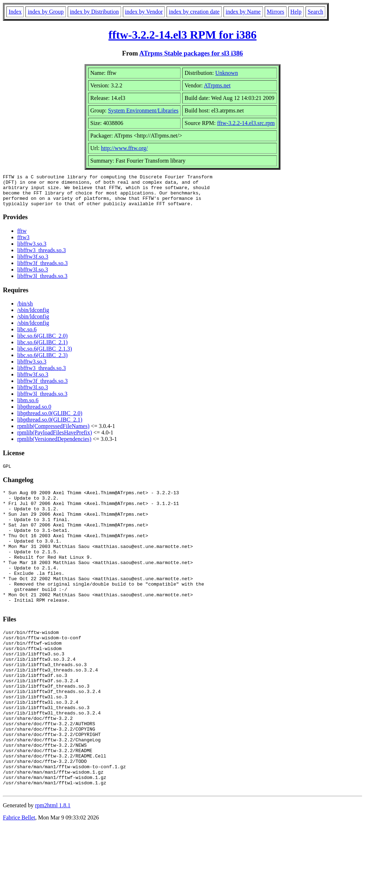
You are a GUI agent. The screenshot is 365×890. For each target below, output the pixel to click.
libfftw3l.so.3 (32, 276)
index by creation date (194, 12)
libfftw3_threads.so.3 (41, 257)
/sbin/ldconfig (33, 316)
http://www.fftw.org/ (124, 148)
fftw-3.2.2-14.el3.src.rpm (246, 123)
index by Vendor (144, 12)
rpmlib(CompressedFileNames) (53, 432)
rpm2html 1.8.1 (53, 869)
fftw (22, 237)
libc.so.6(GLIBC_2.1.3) (44, 355)
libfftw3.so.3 (31, 250)
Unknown (226, 73)
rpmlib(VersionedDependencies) (54, 445)
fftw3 (23, 244)
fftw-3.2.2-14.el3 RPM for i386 (183, 34)
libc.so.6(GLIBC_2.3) (42, 362)
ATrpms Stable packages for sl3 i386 (191, 53)
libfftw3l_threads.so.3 (42, 282)
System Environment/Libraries (143, 110)
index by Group (45, 12)
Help (296, 12)
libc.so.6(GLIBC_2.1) (42, 349)
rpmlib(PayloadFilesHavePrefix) (54, 439)
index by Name (243, 12)
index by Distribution (94, 12)
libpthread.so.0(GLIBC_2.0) (49, 420)
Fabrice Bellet (19, 881)
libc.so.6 (27, 336)
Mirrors (275, 12)
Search (315, 12)
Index (15, 12)
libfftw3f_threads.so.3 (42, 269)
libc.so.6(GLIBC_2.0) (42, 342)
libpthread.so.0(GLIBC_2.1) (49, 426)
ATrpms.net (217, 85)
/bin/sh (25, 310)
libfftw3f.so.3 (32, 263)
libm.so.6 (28, 407)
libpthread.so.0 (34, 413)
